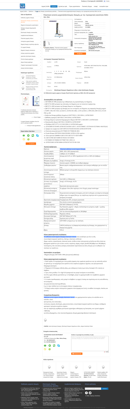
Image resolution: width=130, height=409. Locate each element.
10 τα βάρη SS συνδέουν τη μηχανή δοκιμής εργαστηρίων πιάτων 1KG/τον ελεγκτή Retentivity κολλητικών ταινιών (52, 404)
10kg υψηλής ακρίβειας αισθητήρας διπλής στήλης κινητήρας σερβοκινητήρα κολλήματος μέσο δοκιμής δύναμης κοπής (32, 84)
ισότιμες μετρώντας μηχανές (27, 53)
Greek (108, 1)
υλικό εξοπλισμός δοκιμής (55, 326)
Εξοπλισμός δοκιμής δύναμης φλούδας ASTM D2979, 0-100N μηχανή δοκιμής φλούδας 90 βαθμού (52, 399)
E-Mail (87, 395)
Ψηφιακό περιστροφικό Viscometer (29, 65)
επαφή (96, 6)
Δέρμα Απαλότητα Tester (87, 326)
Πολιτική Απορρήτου (28, 407)
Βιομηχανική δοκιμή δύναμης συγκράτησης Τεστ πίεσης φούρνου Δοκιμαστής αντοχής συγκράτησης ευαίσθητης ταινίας (48, 376)
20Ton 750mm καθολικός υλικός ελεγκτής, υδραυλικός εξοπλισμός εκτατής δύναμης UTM (29, 404)
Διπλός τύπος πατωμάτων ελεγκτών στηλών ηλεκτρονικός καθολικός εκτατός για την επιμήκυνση (30, 394)
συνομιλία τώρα (103, 6)
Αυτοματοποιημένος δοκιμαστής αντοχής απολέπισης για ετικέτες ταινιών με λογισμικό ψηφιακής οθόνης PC (33, 78)
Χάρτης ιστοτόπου (95, 395)
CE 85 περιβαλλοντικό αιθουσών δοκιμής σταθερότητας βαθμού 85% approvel (73, 400)
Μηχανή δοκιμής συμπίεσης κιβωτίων (30, 44)
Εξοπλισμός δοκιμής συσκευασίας (29, 32)
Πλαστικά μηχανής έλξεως (27, 38)
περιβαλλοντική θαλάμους (27, 35)
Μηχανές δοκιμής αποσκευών (28, 50)
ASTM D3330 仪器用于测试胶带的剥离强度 (89, 373)
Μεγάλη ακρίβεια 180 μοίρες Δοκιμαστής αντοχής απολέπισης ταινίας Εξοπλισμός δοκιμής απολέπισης (102, 375)
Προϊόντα (53, 6)
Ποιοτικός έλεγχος (87, 6)
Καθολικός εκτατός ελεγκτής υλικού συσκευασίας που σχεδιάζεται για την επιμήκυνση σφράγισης (30, 399)
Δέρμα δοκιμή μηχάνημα (26, 62)
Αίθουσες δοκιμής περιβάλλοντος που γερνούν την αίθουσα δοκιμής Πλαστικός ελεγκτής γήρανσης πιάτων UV (74, 390)
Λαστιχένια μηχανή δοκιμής (27, 41)
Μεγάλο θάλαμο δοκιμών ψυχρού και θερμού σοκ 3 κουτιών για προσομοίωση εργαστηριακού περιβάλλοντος (73, 395)
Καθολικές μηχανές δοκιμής (27, 17)
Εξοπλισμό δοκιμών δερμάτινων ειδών (71, 326)
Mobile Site (88, 398)
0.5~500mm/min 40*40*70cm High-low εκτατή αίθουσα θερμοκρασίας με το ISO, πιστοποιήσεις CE (30, 390)
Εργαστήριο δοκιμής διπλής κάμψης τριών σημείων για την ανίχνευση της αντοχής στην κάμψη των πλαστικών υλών (62, 376)
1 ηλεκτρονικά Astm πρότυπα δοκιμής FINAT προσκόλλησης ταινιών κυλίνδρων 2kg (52, 390)
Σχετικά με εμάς (62, 6)
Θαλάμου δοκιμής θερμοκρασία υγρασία (28, 28)
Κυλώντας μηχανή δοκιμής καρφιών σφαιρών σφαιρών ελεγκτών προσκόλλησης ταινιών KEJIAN (51, 394)
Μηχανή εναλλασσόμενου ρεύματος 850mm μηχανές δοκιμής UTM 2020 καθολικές (75, 375)
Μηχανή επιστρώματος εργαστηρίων (29, 25)
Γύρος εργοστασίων (74, 6)
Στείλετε (105, 388)
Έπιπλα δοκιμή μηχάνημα (27, 59)
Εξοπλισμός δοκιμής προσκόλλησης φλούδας (46, 11)
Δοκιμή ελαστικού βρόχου (27, 68)
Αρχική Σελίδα (45, 6)
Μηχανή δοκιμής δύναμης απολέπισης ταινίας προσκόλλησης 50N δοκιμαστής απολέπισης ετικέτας (32, 89)
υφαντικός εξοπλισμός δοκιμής (28, 56)
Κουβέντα (81, 54)
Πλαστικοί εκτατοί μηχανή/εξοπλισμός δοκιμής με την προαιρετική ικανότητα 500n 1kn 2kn (58, 49)
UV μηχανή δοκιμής (25, 47)
